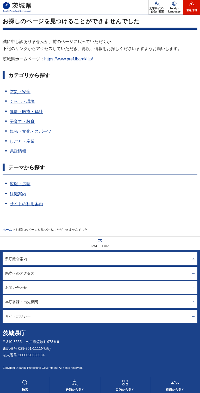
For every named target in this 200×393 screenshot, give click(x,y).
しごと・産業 (22, 141)
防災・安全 (20, 91)
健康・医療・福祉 (26, 111)
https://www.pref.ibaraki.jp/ (68, 59)
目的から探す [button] (125, 389)
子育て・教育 (22, 121)
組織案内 (18, 194)
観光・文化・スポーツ (30, 131)
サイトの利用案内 (26, 204)
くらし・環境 (22, 101)
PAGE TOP (100, 246)
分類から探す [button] (75, 389)
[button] (174, 7)
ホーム (7, 230)
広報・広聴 (20, 184)
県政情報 (18, 151)
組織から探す (175, 389)
